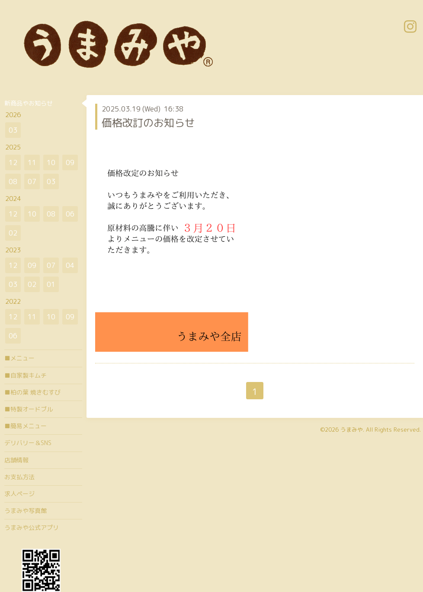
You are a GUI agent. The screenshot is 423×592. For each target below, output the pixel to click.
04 (70, 265)
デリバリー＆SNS (27, 443)
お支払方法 (19, 477)
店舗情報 (16, 460)
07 (32, 181)
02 (13, 233)
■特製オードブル (28, 409)
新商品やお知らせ (28, 103)
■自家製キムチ (25, 375)
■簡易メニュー (25, 426)
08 (13, 181)
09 (70, 162)
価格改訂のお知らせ (148, 122)
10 (51, 162)
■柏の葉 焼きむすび (32, 392)
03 (13, 130)
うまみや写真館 (25, 510)
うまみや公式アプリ (31, 527)
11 (32, 162)
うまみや (351, 429)
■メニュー (19, 358)
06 (70, 214)
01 (51, 284)
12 (13, 162)
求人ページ (19, 494)
